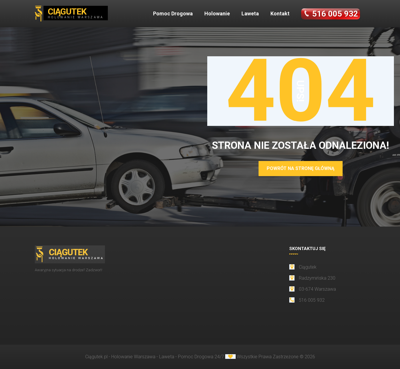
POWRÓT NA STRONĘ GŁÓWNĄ (300, 168)
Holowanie (217, 13)
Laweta (250, 13)
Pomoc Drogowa (173, 13)
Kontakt (280, 13)
